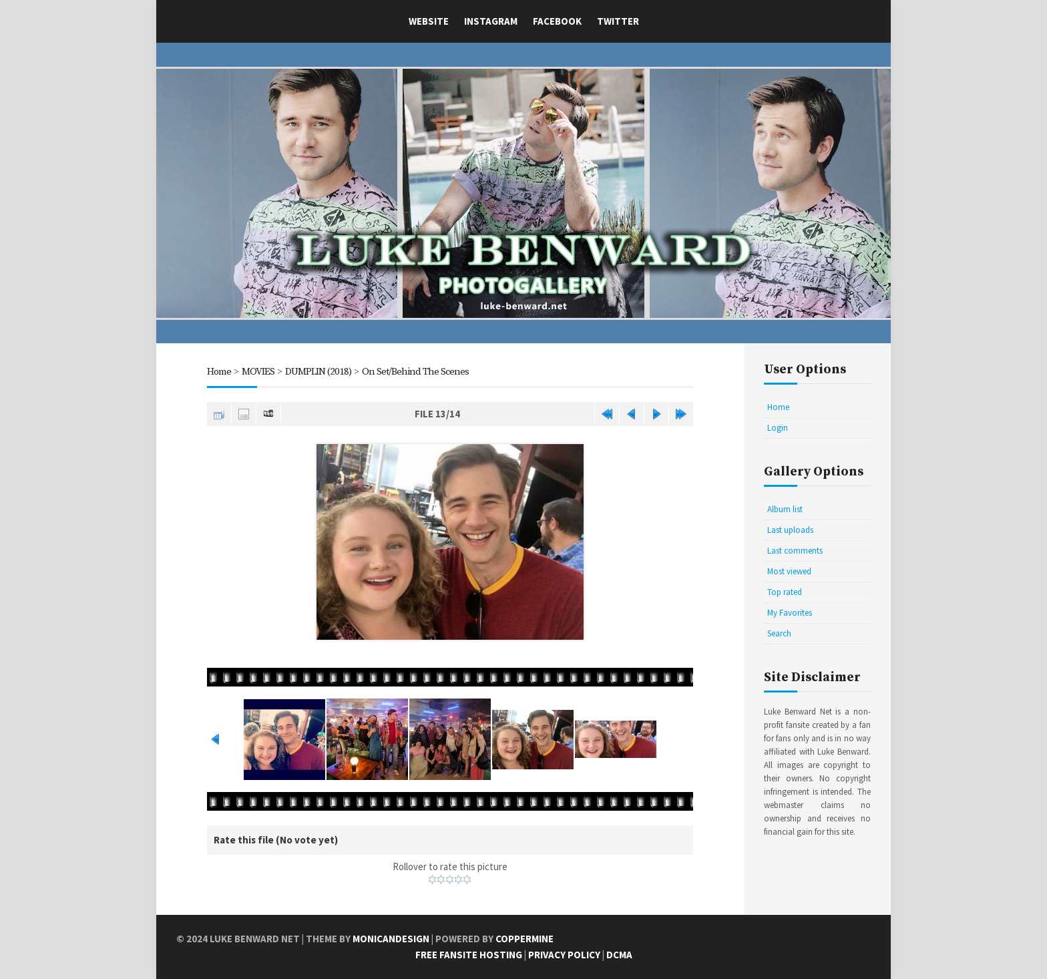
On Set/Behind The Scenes (415, 371)
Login (777, 427)
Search (779, 633)
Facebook (557, 21)
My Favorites (789, 612)
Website (429, 21)
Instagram (490, 21)
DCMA (619, 954)
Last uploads (790, 530)
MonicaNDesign (391, 938)
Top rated (784, 592)
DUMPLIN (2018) (318, 371)
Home (219, 371)
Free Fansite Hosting (468, 954)
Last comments (795, 550)
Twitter (618, 21)
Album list (785, 509)
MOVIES (258, 371)
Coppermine (524, 938)
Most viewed (789, 571)
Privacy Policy (564, 954)
